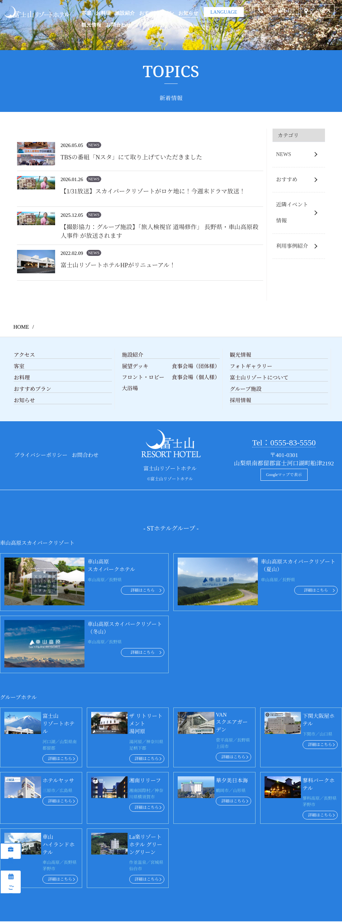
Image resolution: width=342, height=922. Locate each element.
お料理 (103, 12)
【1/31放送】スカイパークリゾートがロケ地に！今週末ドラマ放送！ (152, 191)
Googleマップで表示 (284, 474)
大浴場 (130, 388)
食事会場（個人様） (196, 377)
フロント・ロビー (143, 377)
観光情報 (91, 24)
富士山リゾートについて (259, 377)
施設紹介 (125, 12)
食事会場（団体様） (196, 366)
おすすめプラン (156, 12)
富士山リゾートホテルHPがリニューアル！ (117, 265)
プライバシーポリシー (40, 455)
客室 (86, 12)
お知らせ (188, 12)
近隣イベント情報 (292, 212)
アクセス (320, 11)
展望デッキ (135, 366)
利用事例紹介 (292, 246)
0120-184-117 (280, 10)
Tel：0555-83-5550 (284, 442)
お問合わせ (118, 24)
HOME (21, 327)
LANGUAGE (223, 9)
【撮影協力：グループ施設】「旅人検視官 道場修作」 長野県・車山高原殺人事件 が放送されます (159, 231)
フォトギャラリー (251, 366)
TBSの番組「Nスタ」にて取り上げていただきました (131, 157)
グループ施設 (246, 389)
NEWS (283, 154)
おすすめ (286, 179)
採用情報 (11, 854)
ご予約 (11, 885)
